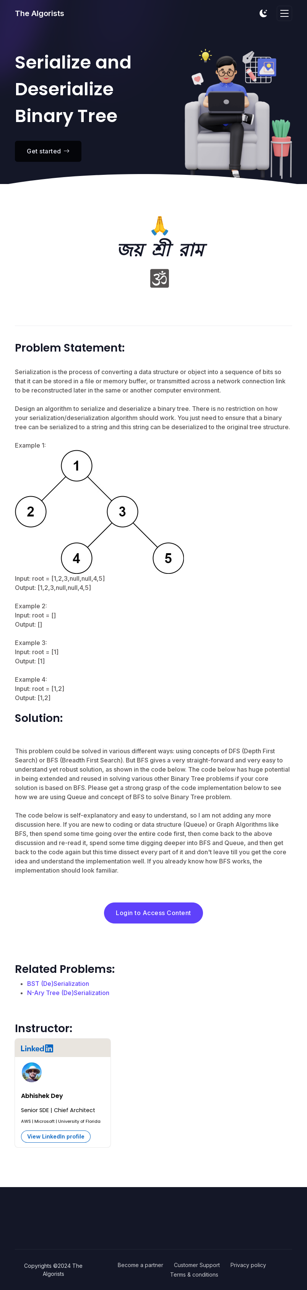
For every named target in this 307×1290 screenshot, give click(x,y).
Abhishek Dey (42, 1095)
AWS (26, 1121)
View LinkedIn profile (55, 1136)
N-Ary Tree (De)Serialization (68, 993)
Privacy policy (248, 1265)
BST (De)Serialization (58, 983)
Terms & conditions (194, 1274)
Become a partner (140, 1265)
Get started (48, 151)
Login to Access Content (153, 913)
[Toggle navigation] (284, 13)
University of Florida (79, 1121)
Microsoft (44, 1121)
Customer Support (197, 1265)
